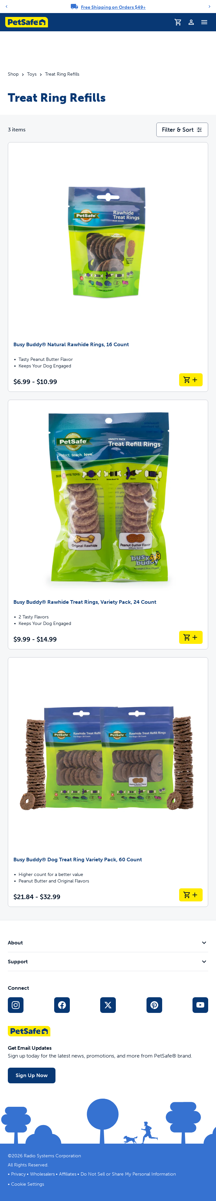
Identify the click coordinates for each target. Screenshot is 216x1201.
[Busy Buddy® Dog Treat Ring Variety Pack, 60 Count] (108, 782)
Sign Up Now (32, 1075)
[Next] (209, 6)
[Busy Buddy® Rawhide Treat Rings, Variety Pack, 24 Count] (108, 524)
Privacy (18, 1174)
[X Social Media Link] (108, 1005)
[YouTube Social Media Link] (200, 1005)
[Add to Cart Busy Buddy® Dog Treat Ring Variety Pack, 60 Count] (191, 894)
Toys (32, 74)
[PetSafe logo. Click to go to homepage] (26, 22)
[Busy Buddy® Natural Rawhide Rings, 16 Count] (108, 267)
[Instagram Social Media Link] (15, 1005)
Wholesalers (42, 1174)
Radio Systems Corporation (52, 1156)
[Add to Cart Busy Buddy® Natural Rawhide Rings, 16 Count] (191, 379)
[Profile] (191, 22)
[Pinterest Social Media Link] (154, 1005)
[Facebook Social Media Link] (62, 1005)
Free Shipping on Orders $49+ (113, 7)
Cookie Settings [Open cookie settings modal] (27, 1184)
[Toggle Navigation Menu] (204, 22)
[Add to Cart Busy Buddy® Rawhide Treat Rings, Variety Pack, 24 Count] (191, 637)
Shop (13, 74)
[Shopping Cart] (178, 22)
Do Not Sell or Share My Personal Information (128, 1174)
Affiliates (67, 1174)
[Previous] (6, 6)
